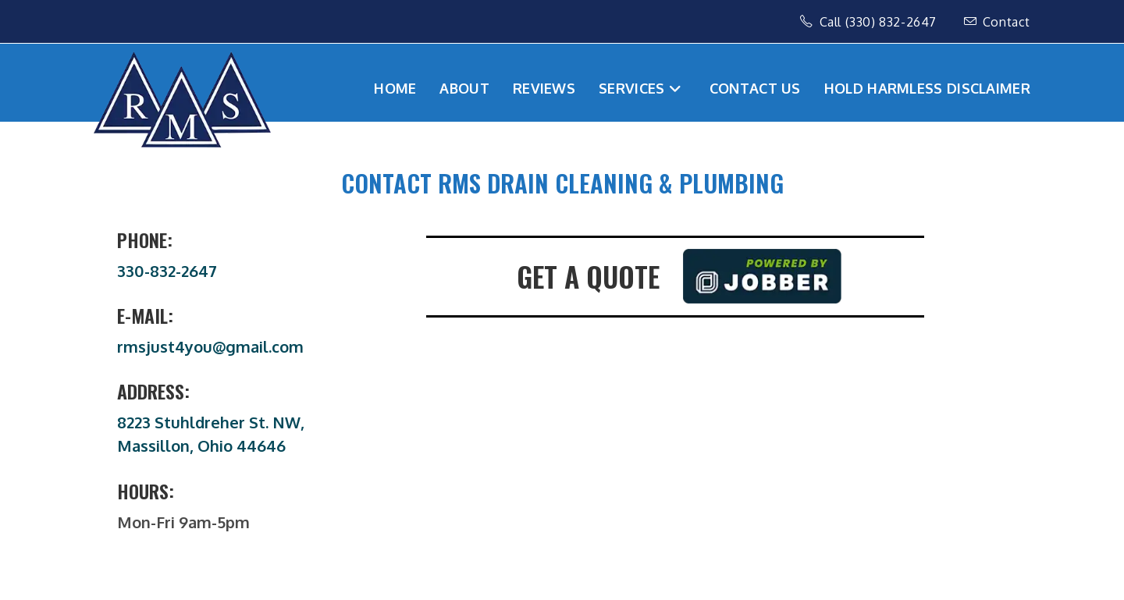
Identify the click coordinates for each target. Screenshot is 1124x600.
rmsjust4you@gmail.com (210, 346)
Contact (997, 22)
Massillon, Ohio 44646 (201, 445)
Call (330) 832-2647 (870, 22)
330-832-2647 (167, 271)
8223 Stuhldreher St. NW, (210, 422)
